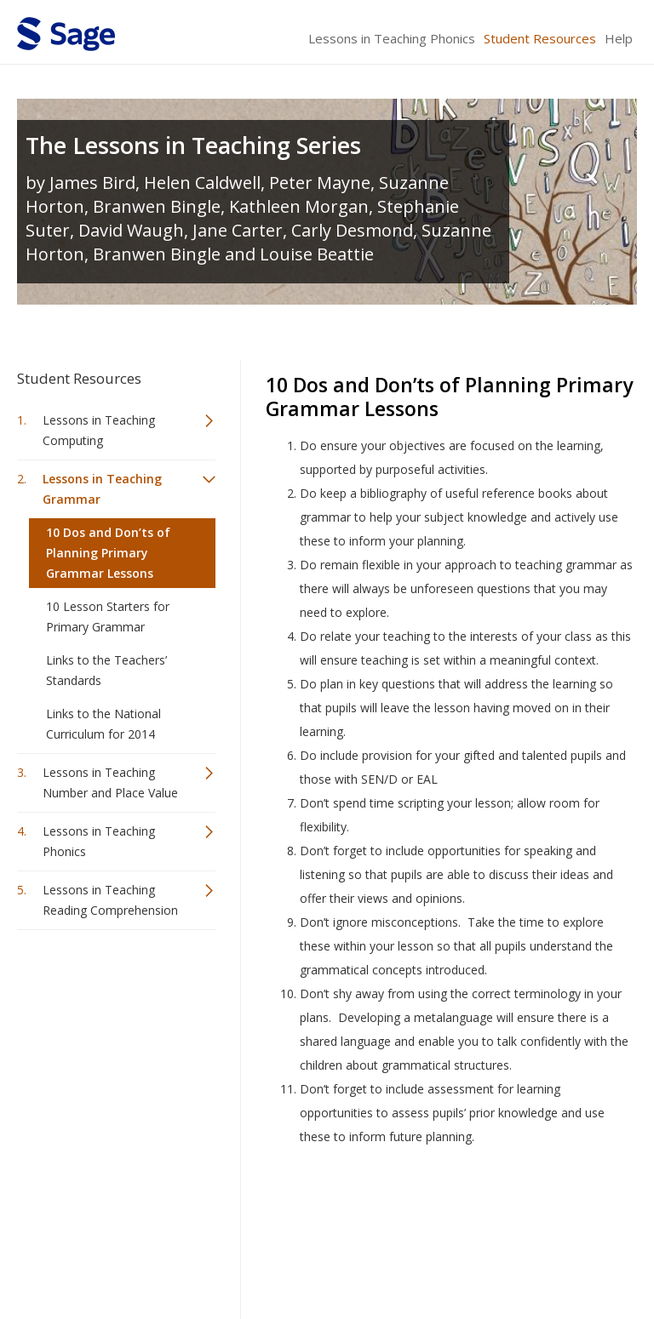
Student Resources (540, 38)
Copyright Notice (429, 1256)
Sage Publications (114, 1215)
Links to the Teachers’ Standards (106, 670)
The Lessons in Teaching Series (193, 145)
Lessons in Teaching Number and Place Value (110, 782)
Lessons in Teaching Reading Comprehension (110, 900)
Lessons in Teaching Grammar (102, 489)
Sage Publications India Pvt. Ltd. (264, 1215)
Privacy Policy (524, 1256)
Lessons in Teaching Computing (99, 430)
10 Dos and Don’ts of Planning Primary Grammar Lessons (108, 552)
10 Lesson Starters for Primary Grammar (107, 616)
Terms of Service (325, 1256)
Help (619, 38)
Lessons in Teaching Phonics (391, 38)
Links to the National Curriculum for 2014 (103, 723)
